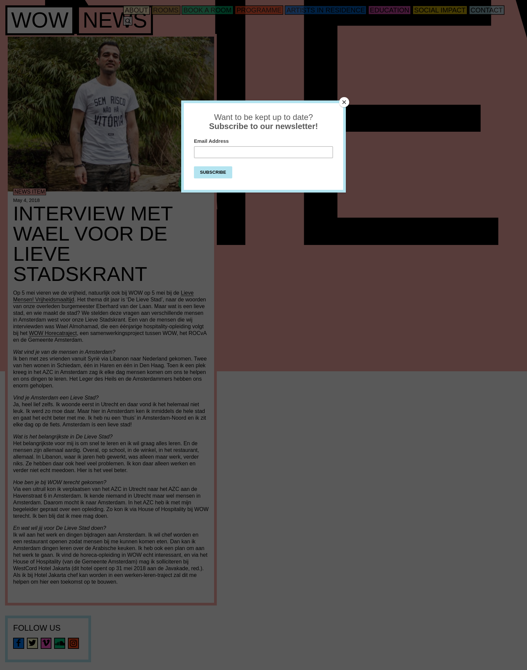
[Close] (344, 102)
